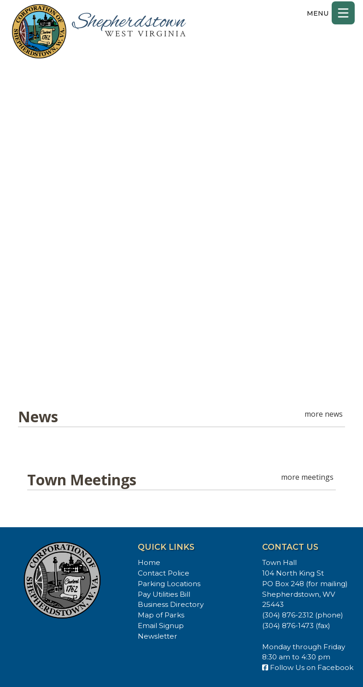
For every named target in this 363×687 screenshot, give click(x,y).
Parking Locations (169, 583)
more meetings (307, 477)
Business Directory (171, 604)
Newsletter (157, 636)
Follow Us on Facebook (307, 667)
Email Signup (161, 625)
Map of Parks (161, 615)
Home (149, 562)
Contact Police (163, 573)
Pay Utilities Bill (164, 594)
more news (323, 414)
